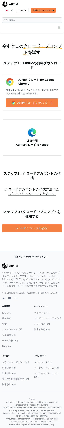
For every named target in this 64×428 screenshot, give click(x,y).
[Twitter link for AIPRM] (3, 298)
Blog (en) (6, 346)
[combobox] (32, 20)
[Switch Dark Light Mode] (12, 10)
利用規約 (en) (9, 373)
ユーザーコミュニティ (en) (47, 318)
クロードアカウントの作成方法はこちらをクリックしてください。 (32, 191)
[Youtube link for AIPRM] (10, 298)
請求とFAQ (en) (42, 329)
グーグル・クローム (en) (46, 367)
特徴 (4, 323)
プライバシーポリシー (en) (15, 362)
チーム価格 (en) (10, 340)
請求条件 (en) (9, 384)
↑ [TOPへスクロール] (57, 421)
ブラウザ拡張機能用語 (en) (15, 378)
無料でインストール (43, 10)
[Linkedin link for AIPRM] (16, 298)
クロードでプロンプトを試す (32, 228)
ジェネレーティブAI (12, 329)
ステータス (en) (42, 323)
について (6, 312)
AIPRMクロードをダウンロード (31, 103)
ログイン (22, 10)
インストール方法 (43, 362)
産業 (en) (6, 318)
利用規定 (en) (9, 367)
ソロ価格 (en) (9, 334)
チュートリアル (42, 312)
